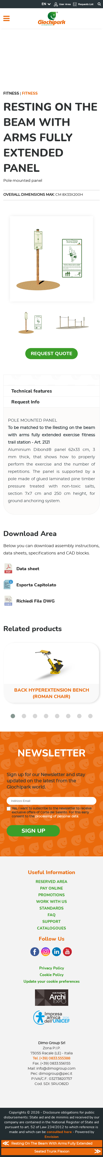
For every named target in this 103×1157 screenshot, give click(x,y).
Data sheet (21, 569)
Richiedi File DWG (29, 601)
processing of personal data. (57, 816)
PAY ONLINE (51, 888)
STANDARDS (51, 908)
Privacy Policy (51, 968)
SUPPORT (51, 921)
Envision (52, 1136)
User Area (62, 4)
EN (44, 4)
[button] (12, 716)
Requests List (83, 4)
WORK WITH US (51, 901)
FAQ (52, 915)
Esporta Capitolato (29, 585)
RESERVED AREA (51, 881)
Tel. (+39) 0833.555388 (51, 1058)
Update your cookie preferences (51, 981)
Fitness (11, 93)
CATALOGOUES (51, 928)
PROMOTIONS (51, 895)
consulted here (59, 1132)
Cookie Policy (52, 974)
